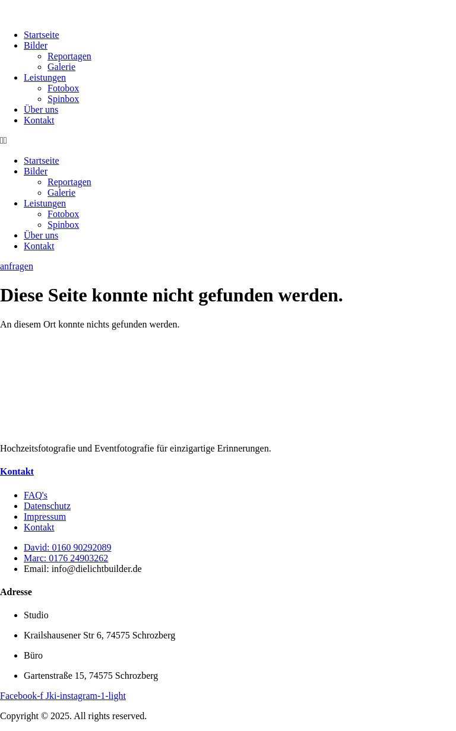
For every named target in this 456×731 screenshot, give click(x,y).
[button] (228, 140)
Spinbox (63, 99)
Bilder (36, 45)
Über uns (41, 109)
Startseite (41, 35)
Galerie (61, 67)
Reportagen (69, 56)
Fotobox (63, 88)
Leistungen (45, 77)
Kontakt (39, 120)
